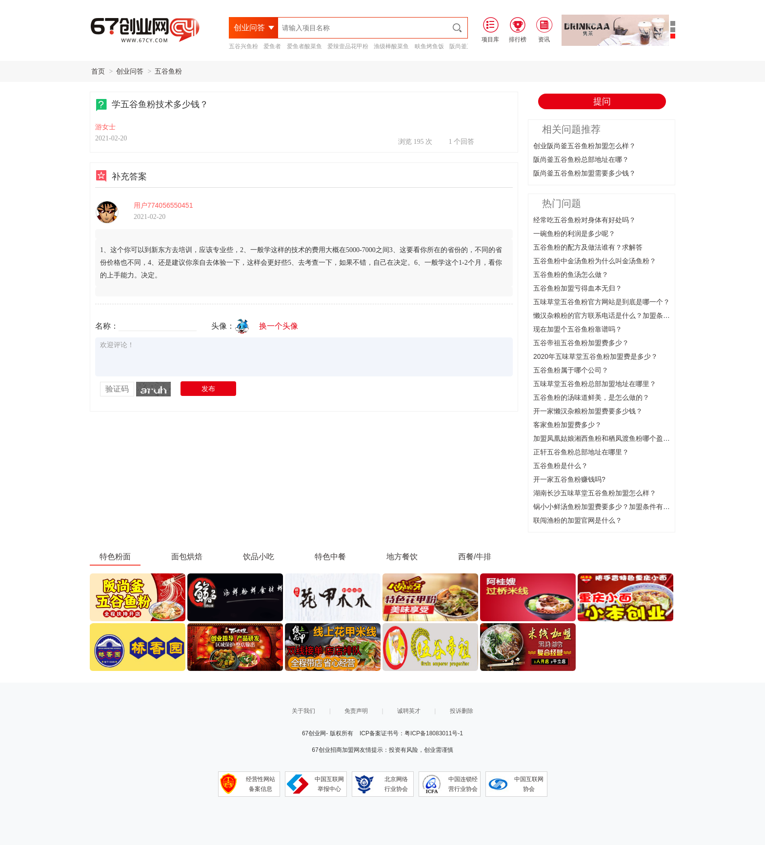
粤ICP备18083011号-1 (433, 733)
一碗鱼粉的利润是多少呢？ (574, 233)
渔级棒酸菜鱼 (391, 46)
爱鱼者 (272, 46)
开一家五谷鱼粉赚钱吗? (569, 479)
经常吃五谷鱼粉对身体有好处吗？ (584, 220)
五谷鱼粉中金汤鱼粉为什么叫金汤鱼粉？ (594, 261)
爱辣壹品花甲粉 (347, 46)
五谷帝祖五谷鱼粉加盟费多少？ (581, 343)
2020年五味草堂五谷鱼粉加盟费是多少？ (595, 356)
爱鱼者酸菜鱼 (304, 46)
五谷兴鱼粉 (243, 46)
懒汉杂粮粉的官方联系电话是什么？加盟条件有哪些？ (615, 315)
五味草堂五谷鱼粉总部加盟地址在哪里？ (594, 384)
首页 (98, 71)
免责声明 (356, 710)
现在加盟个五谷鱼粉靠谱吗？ (577, 329)
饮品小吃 (258, 556)
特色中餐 (330, 556)
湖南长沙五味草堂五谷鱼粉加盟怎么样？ (594, 493)
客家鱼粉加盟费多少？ (567, 425)
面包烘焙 (186, 556)
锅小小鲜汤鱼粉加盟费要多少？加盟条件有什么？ (608, 507)
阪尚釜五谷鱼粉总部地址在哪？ (581, 159)
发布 (208, 389)
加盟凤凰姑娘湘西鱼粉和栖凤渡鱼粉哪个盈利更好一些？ (618, 438)
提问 (602, 101)
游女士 (105, 127)
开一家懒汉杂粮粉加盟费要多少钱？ (588, 411)
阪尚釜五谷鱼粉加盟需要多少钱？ (584, 173)
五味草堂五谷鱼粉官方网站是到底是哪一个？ (601, 302)
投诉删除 (461, 710)
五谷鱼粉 (168, 71)
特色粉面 (115, 556)
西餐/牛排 (474, 556)
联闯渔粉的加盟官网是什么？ (577, 520)
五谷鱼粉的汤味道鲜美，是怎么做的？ (591, 397)
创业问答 (129, 71)
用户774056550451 (163, 205)
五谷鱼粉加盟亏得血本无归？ (577, 288)
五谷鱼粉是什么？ (560, 466)
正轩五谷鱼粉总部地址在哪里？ (581, 452)
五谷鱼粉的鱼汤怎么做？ (570, 274)
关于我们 (303, 710)
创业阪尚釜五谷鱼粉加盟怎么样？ (584, 146)
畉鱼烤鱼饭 (429, 46)
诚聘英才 (409, 710)
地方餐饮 (402, 556)
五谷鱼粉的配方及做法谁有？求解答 (588, 247)
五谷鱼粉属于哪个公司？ (570, 370)
